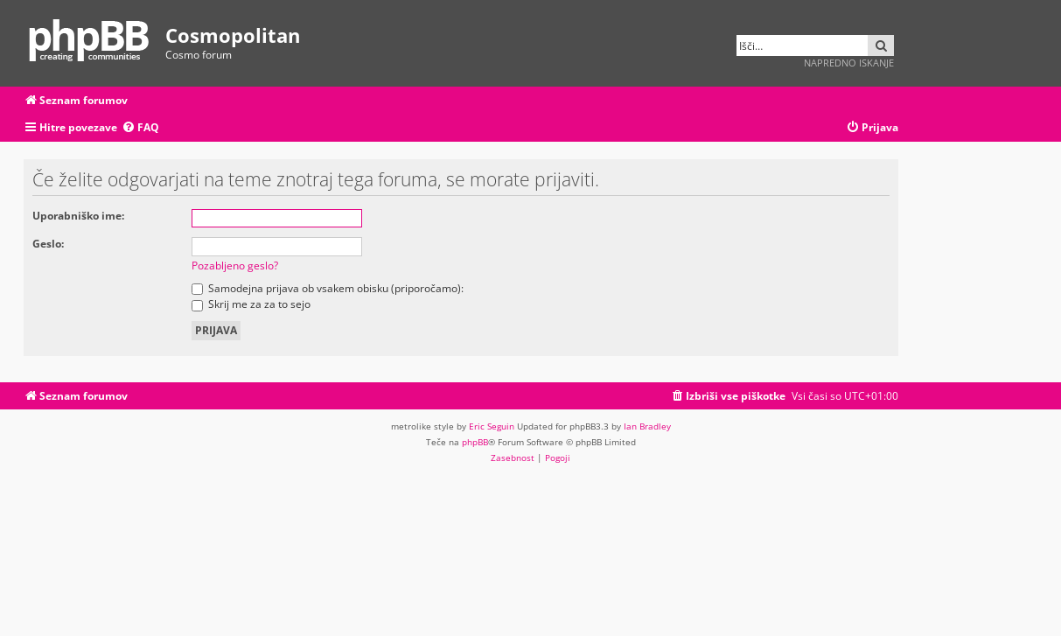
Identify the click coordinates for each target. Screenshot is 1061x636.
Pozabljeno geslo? (235, 265)
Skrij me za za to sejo (251, 304)
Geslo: (48, 243)
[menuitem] (140, 128)
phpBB (475, 442)
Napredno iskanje (849, 62)
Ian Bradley (647, 426)
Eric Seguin (491, 426)
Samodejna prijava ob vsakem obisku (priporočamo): (328, 288)
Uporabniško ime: (78, 215)
